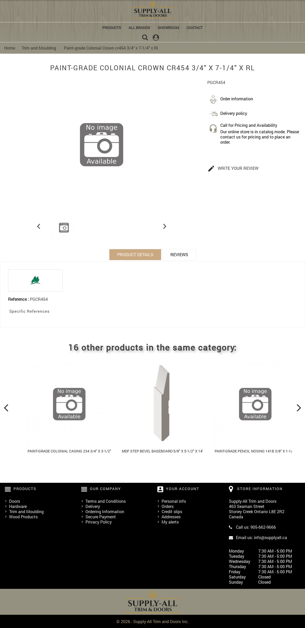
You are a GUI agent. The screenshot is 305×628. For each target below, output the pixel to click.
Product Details (135, 254)
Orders (168, 506)
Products (111, 27)
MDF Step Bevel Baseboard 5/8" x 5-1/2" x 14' (162, 450)
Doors (14, 501)
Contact (195, 27)
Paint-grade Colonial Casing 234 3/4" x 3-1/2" (69, 450)
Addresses (171, 516)
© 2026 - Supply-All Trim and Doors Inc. (152, 621)
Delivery (92, 506)
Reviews (179, 254)
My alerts (170, 521)
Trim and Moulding (26, 511)
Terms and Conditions (105, 501)
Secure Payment (100, 516)
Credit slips (172, 511)
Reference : (18, 299)
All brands (139, 27)
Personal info (174, 501)
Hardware (18, 506)
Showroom (168, 27)
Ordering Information (104, 511)
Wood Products (23, 516)
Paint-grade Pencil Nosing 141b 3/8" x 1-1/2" (255, 450)
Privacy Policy (98, 521)
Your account (182, 488)
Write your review (233, 168)
